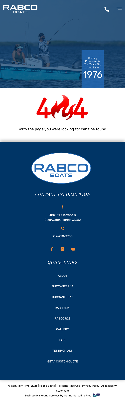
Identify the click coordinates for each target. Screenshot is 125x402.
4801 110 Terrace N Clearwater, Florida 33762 (62, 213)
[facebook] (51, 249)
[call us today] (107, 9)
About (62, 276)
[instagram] (62, 249)
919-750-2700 (62, 232)
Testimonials (62, 351)
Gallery (62, 329)
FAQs (62, 340)
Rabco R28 (62, 318)
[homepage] (62, 169)
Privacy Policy (90, 385)
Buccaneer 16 (62, 297)
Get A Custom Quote (62, 361)
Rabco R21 (62, 308)
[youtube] (73, 249)
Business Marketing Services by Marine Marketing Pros (63, 395)
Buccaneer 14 (62, 286)
